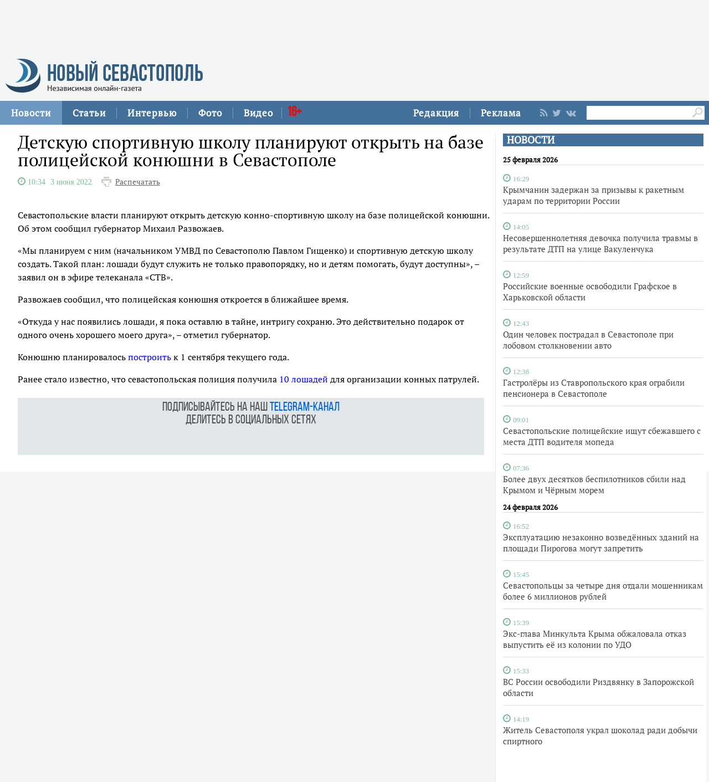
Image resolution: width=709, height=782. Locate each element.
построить (149, 357)
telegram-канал (305, 407)
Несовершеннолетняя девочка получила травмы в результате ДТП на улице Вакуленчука (600, 243)
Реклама (501, 112)
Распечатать (137, 182)
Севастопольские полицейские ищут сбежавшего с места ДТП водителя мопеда (602, 436)
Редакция (436, 112)
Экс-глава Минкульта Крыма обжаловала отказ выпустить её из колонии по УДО (594, 639)
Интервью (152, 112)
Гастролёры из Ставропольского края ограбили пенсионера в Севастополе (594, 388)
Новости (31, 112)
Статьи (89, 112)
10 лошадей (303, 379)
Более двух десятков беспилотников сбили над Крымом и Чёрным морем (594, 484)
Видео (258, 112)
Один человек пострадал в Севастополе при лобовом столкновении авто (588, 340)
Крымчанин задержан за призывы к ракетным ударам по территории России (593, 195)
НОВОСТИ (530, 140)
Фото (210, 112)
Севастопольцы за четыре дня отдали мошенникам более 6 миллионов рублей (603, 591)
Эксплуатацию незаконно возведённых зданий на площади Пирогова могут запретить (601, 542)
